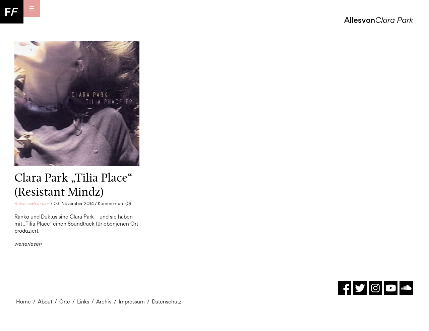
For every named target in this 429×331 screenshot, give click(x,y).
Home (23, 301)
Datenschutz (166, 301)
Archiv (104, 301)
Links (83, 301)
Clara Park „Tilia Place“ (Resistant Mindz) (73, 184)
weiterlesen (28, 244)
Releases (32, 203)
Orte (64, 301)
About (45, 301)
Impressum (132, 301)
